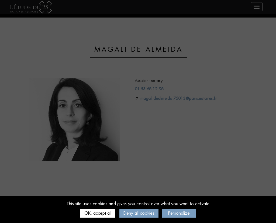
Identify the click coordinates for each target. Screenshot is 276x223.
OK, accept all (97, 213)
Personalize (179, 213)
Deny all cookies (138, 213)
